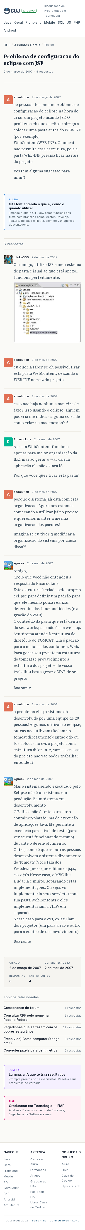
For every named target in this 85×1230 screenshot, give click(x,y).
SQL (61, 22)
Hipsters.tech (71, 1186)
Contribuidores (59, 1220)
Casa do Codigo (68, 1178)
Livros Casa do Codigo (38, 1204)
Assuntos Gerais (27, 45)
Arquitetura (11, 1205)
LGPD (75, 1220)
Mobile (49, 22)
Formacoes (38, 1170)
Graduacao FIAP (38, 1184)
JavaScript (11, 1188)
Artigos (35, 1175)
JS (69, 22)
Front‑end (33, 22)
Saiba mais (39, 1220)
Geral (18, 22)
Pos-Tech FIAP (37, 1194)
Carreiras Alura (37, 1161)
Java (8, 22)
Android (10, 30)
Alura (65, 1164)
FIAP (65, 1170)
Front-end (11, 1171)
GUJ (7, 45)
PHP (77, 22)
